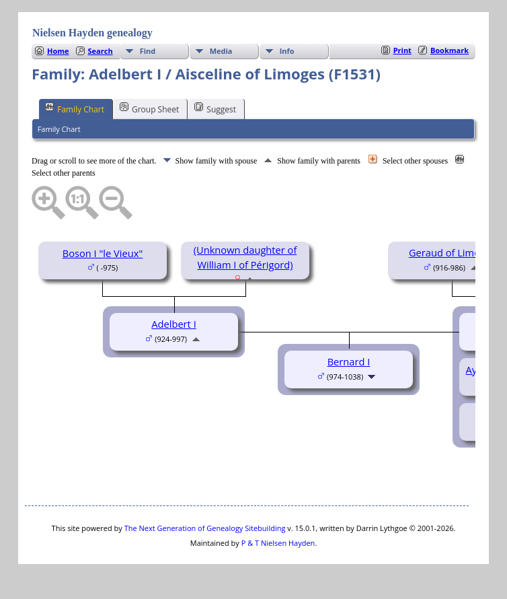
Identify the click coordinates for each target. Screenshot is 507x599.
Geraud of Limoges (452, 252)
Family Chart (74, 108)
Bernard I (348, 361)
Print (402, 50)
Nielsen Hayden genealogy (92, 32)
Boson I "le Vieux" (103, 253)
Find (148, 51)
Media (221, 51)
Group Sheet (149, 108)
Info (287, 51)
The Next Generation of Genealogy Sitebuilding (205, 528)
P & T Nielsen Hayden (278, 543)
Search (100, 51)
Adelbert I (173, 323)
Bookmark (449, 50)
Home (58, 51)
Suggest (215, 108)
